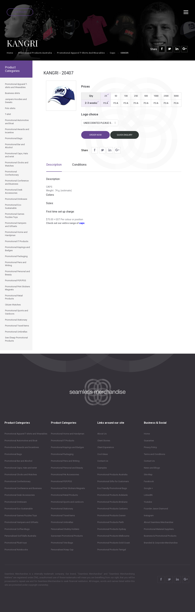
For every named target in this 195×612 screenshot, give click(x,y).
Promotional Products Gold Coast (113, 542)
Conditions (79, 164)
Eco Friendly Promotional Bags (112, 488)
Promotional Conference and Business (23, 488)
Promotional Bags (13, 454)
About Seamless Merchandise (158, 522)
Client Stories (103, 440)
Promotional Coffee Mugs (17, 529)
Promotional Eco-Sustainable (19, 508)
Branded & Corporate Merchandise (161, 542)
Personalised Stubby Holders (65, 529)
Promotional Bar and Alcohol (18, 461)
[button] (99, 122)
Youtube (148, 502)
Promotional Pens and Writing (65, 461)
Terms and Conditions (154, 454)
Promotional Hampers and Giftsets (21, 522)
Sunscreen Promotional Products (67, 536)
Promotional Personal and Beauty (67, 468)
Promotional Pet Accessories (65, 474)
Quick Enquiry (20, 12)
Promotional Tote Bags (62, 542)
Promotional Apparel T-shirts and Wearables (81, 53)
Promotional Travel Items (63, 515)
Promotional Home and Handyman (67, 433)
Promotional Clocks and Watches (21, 474)
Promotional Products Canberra (112, 508)
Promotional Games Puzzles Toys (21, 515)
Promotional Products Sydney (111, 529)
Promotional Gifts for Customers (113, 481)
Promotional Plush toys (16, 542)
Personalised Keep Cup (62, 549)
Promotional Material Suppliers (159, 529)
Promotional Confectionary (17, 481)
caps (82, 223)
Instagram (149, 515)
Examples (102, 468)
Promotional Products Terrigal (111, 549)
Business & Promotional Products (160, 536)
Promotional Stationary (62, 508)
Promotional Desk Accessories (20, 495)
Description (54, 164)
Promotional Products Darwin (111, 515)
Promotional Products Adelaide (112, 495)
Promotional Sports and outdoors (67, 502)
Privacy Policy (150, 447)
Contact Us (102, 461)
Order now (95, 135)
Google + (148, 488)
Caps (113, 53)
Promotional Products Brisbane (112, 502)
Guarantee (149, 440)
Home (10, 53)
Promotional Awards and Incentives (22, 447)
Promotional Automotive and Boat (21, 440)
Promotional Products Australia (35, 53)
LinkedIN (148, 495)
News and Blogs (152, 468)
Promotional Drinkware (16, 502)
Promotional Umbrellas (62, 522)
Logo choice (89, 114)
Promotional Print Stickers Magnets (68, 488)
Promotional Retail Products (64, 495)
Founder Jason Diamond (156, 508)
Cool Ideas (102, 454)
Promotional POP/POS (61, 481)
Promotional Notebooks (16, 549)
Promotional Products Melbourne (113, 536)
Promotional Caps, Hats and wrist (21, 468)
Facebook (149, 481)
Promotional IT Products (62, 440)
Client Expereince (105, 447)
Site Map (148, 474)
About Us (102, 433)
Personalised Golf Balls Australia (20, 536)
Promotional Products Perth (110, 522)
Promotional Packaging (62, 454)
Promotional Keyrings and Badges (67, 447)
